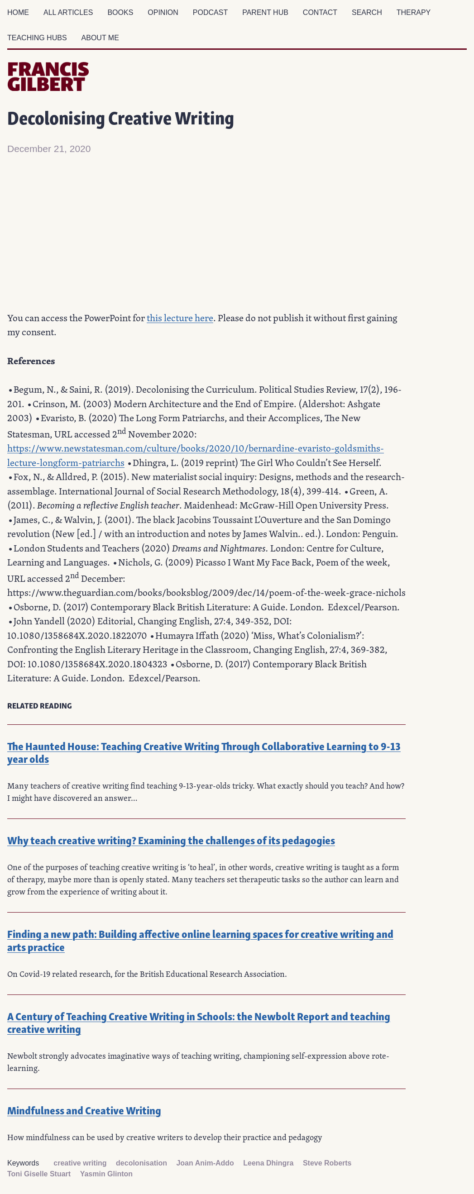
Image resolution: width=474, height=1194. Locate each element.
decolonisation (141, 1163)
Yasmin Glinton (106, 1174)
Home (18, 12)
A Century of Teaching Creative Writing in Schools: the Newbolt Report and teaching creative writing (198, 1022)
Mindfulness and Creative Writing (84, 1109)
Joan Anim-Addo (205, 1163)
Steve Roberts (327, 1163)
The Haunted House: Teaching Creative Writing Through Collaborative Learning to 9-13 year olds (204, 752)
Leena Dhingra (268, 1163)
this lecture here (180, 317)
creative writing (79, 1163)
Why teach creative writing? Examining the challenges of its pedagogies (171, 839)
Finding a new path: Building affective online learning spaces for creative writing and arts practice (200, 939)
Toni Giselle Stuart (39, 1174)
